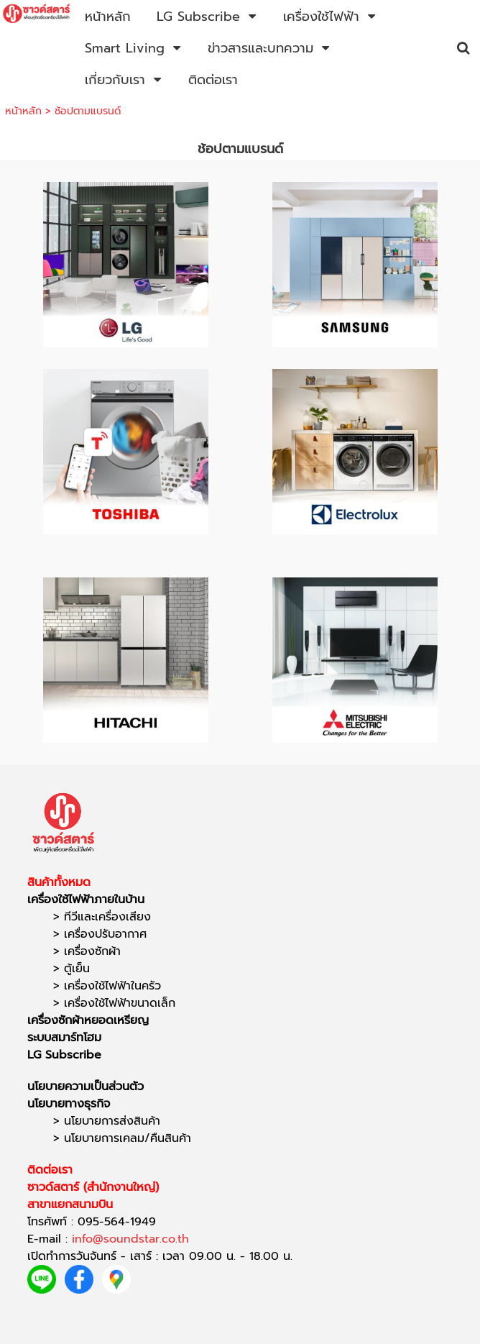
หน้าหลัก (23, 111)
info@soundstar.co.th (130, 1239)
